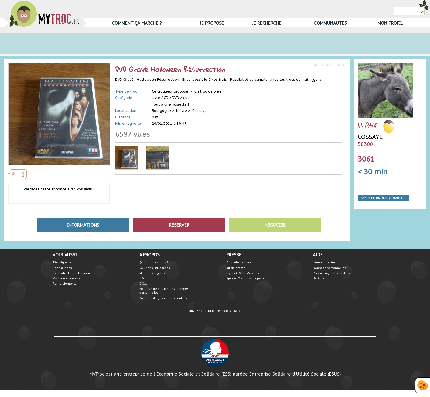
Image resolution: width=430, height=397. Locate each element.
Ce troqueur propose (170, 91)
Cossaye (199, 110)
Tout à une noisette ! (170, 104)
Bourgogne (161, 110)
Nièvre (181, 110)
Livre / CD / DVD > (167, 97)
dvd (186, 97)
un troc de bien (207, 91)
